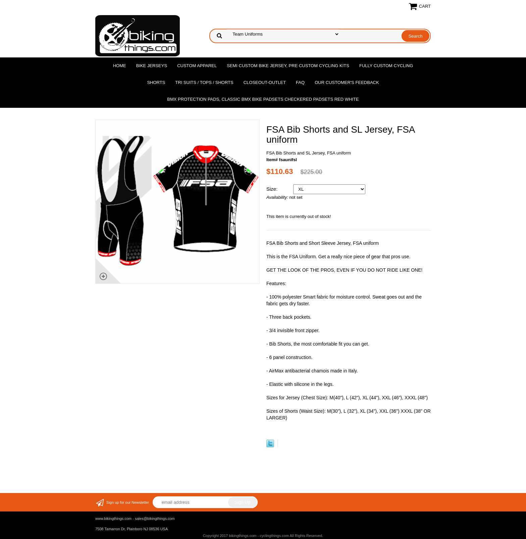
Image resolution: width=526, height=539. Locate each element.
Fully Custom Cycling (386, 65)
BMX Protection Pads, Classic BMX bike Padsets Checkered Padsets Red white (263, 99)
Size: (272, 189)
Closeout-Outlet (265, 82)
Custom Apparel (197, 65)
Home (119, 65)
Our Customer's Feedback (347, 82)
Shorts (156, 82)
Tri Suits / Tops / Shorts (204, 82)
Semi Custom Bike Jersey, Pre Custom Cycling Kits (288, 65)
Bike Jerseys (151, 65)
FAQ (300, 82)
